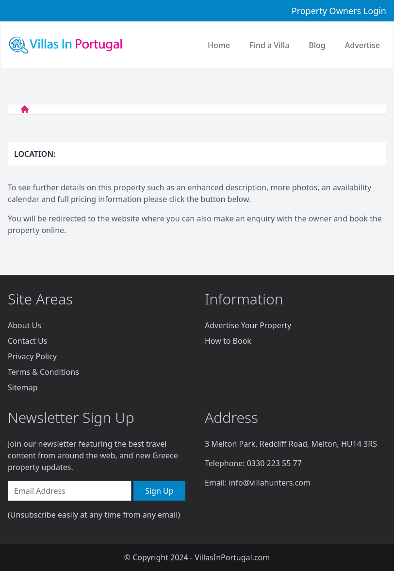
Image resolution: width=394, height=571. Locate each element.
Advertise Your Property (248, 325)
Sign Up (159, 491)
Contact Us (27, 341)
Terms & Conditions (43, 372)
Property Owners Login (339, 11)
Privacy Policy (32, 356)
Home (219, 45)
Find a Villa (269, 45)
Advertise (362, 45)
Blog (317, 45)
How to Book (228, 341)
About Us (24, 325)
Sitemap (23, 387)
